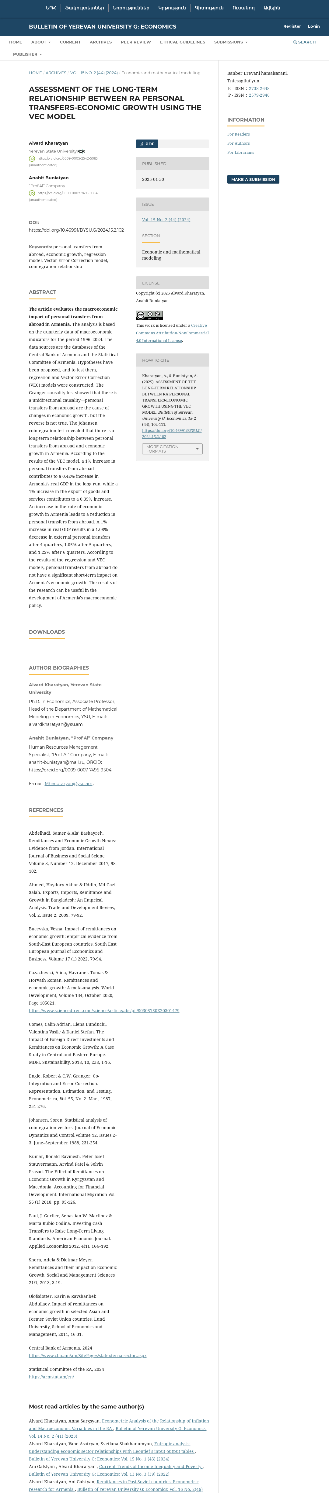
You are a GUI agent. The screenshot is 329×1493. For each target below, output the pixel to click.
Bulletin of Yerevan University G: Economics (102, 26)
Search (304, 42)
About (39, 42)
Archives (101, 42)
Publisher (26, 54)
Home (15, 42)
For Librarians (240, 152)
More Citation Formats (162, 448)
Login (314, 26)
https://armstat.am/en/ (51, 1421)
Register (292, 26)
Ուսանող (244, 7)
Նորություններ (131, 7)
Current (70, 42)
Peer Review (136, 42)
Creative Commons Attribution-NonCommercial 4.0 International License (172, 332)
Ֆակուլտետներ (84, 7)
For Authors (238, 143)
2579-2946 (259, 95)
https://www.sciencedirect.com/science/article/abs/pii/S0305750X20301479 (104, 1055)
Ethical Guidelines (182, 42)
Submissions (229, 42)
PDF (149, 143)
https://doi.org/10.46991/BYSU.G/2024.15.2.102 (76, 230)
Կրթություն (172, 7)
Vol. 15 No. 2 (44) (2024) (94, 72)
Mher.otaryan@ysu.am (69, 828)
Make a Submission (253, 179)
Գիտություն (209, 7)
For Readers (238, 134)
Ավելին (272, 7)
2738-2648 (259, 88)
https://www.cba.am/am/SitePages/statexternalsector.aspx (88, 1400)
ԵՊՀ (51, 7)
